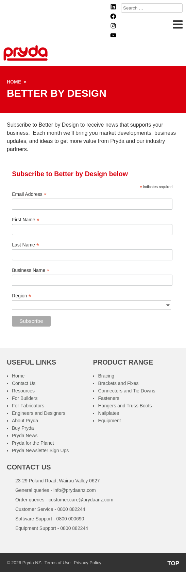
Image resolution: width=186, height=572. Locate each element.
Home (14, 82)
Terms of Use (58, 562)
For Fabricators (28, 405)
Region (21, 296)
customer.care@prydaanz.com (81, 499)
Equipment (109, 420)
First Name (25, 220)
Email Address (29, 194)
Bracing (106, 376)
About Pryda (25, 420)
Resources (23, 390)
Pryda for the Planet (33, 443)
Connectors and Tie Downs (126, 390)
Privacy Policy (87, 562)
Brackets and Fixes (118, 383)
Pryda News (24, 435)
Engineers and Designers (38, 413)
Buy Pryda (23, 428)
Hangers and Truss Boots (125, 405)
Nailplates (108, 413)
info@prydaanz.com (74, 490)
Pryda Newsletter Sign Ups (40, 450)
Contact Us (23, 383)
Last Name (25, 245)
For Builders (24, 398)
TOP (173, 563)
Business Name (30, 270)
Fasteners (108, 398)
